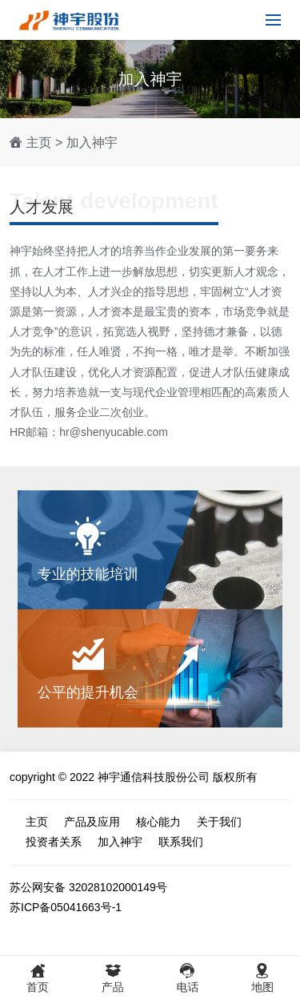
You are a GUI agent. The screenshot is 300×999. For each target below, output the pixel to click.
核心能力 (158, 821)
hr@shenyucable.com (113, 432)
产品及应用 (92, 821)
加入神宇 (92, 142)
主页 (38, 142)
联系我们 (180, 841)
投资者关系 (54, 841)
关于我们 (219, 821)
